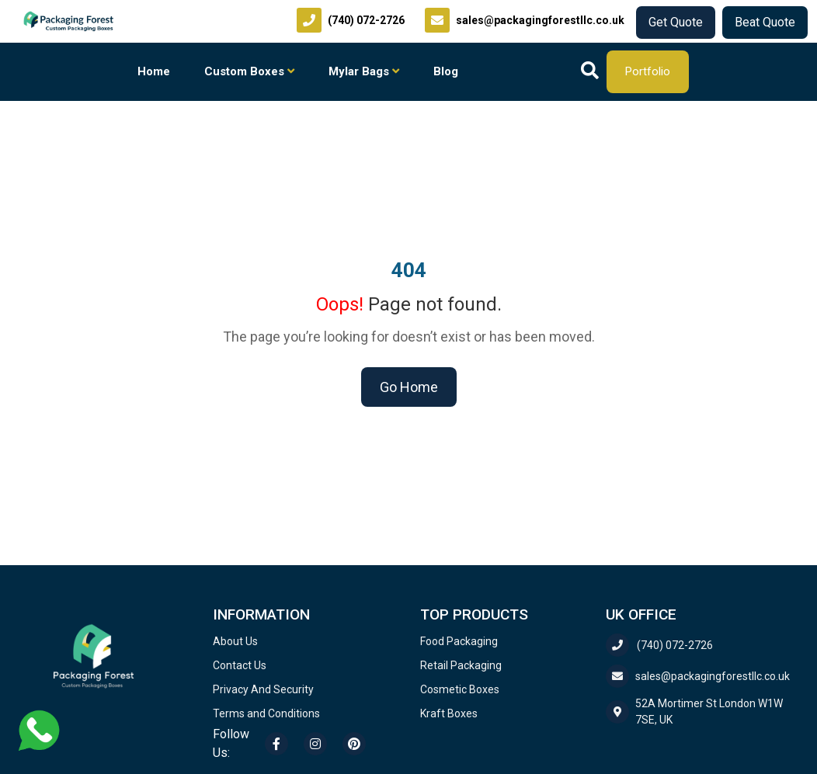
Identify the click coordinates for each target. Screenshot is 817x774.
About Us (235, 641)
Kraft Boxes (449, 713)
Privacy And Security (263, 689)
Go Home (409, 387)
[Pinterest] (354, 743)
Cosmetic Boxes (459, 689)
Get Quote (675, 22)
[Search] (590, 71)
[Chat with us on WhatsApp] (39, 729)
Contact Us (239, 665)
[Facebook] (276, 743)
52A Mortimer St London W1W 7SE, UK (694, 711)
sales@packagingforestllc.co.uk (698, 676)
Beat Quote (765, 22)
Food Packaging (459, 641)
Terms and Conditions (266, 713)
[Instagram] (315, 743)
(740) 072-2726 (659, 645)
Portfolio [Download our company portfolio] (647, 71)
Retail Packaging (461, 665)
